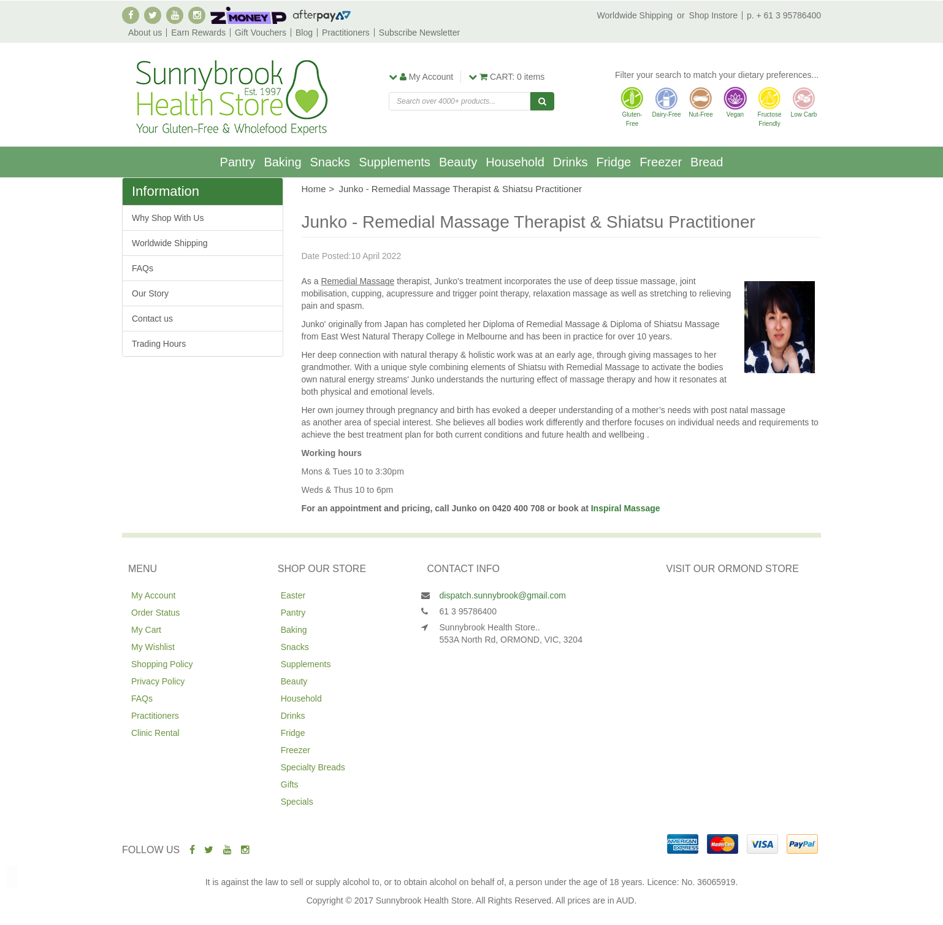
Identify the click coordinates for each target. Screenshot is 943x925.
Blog (304, 32)
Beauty (458, 162)
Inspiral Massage (625, 508)
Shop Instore (713, 15)
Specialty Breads (313, 767)
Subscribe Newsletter (419, 32)
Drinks (570, 162)
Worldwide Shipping (635, 15)
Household (515, 162)
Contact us (152, 318)
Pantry (238, 162)
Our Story (150, 293)
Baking (282, 162)
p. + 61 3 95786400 (784, 15)
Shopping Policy (162, 664)
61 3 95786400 (468, 611)
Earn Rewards (198, 32)
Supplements (394, 162)
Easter (293, 595)
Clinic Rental (155, 733)
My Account (153, 595)
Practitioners (346, 32)
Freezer (660, 162)
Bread (706, 162)
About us (145, 32)
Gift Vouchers (260, 32)
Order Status (155, 612)
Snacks (330, 162)
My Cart (146, 630)
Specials (297, 802)
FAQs (142, 268)
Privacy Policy (158, 681)
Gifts (290, 784)
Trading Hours (159, 344)
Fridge (613, 162)
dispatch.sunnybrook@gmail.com (503, 595)
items (506, 77)
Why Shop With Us (168, 218)
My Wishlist (153, 647)
